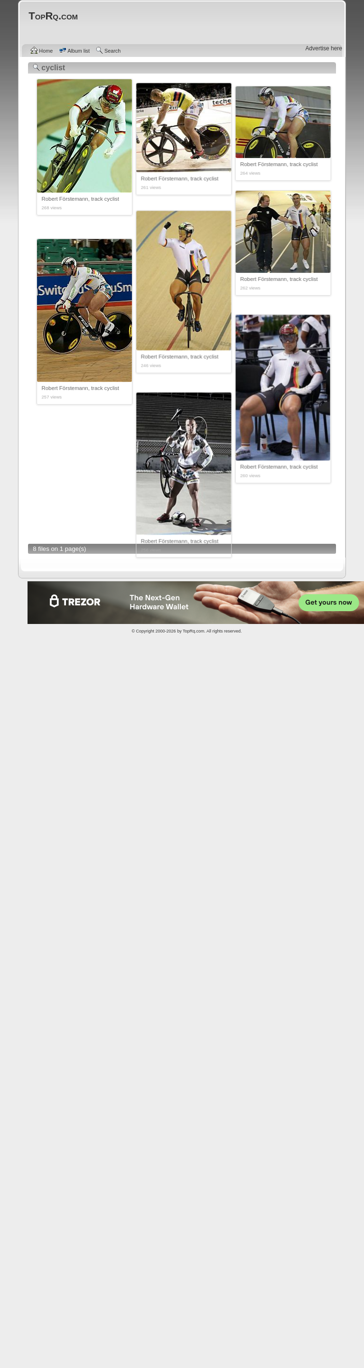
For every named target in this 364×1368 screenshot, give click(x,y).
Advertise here (324, 48)
